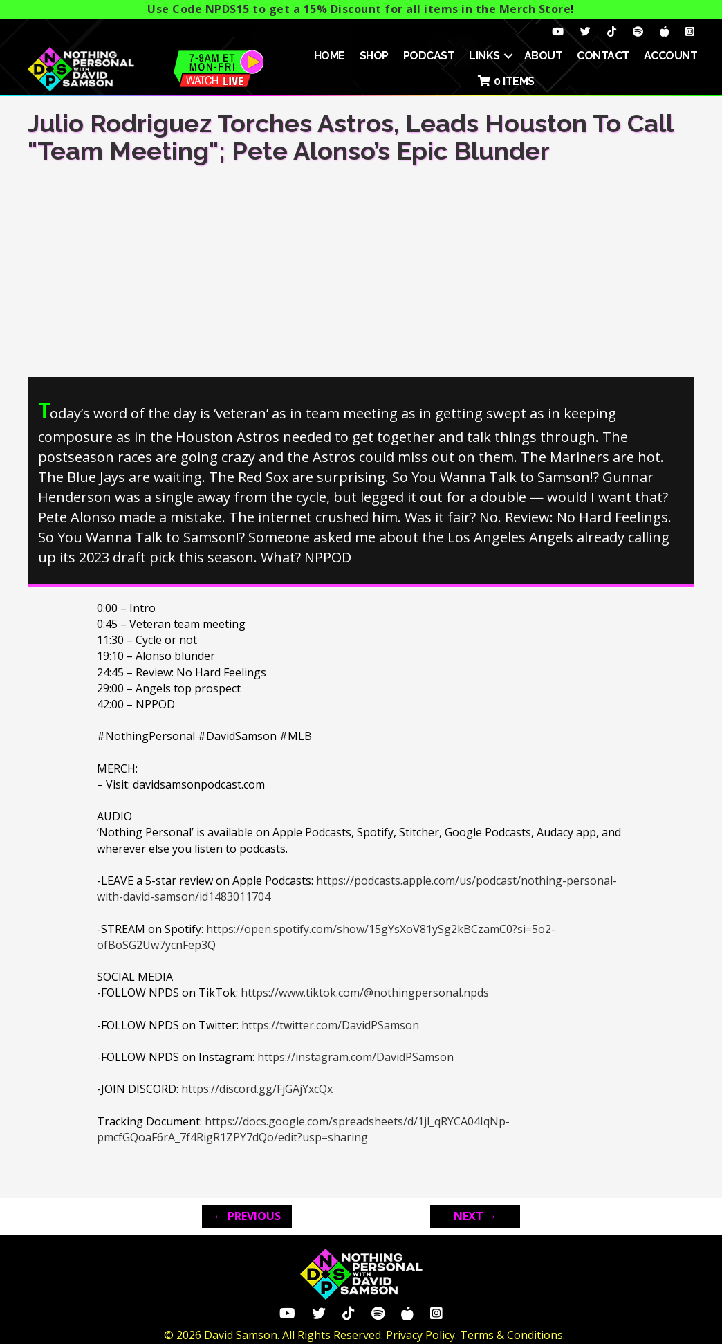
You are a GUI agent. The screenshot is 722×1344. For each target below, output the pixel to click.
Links (484, 55)
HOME (329, 55)
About (543, 55)
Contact (603, 55)
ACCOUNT (671, 55)
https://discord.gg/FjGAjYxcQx (257, 1088)
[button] (508, 56)
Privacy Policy (420, 1335)
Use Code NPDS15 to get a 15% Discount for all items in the (359, 9)
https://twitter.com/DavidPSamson (330, 1025)
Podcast (429, 55)
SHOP (374, 55)
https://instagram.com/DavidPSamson (355, 1057)
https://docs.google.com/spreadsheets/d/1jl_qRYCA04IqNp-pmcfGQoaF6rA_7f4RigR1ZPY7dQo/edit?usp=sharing (303, 1129)
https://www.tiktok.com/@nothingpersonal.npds (365, 992)
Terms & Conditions (511, 1335)
